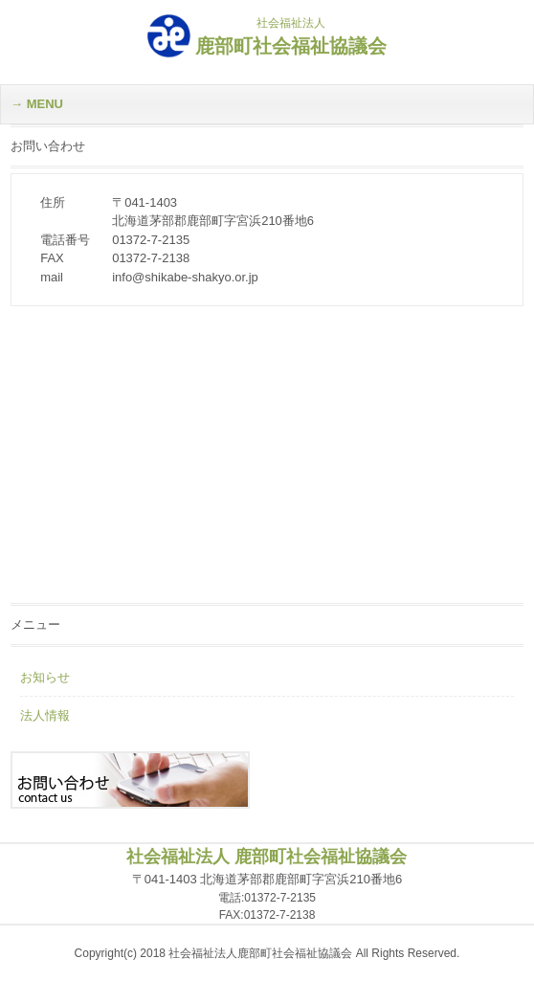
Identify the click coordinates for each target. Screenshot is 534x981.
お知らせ (45, 677)
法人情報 (45, 715)
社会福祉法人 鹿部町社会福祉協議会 (266, 856)
